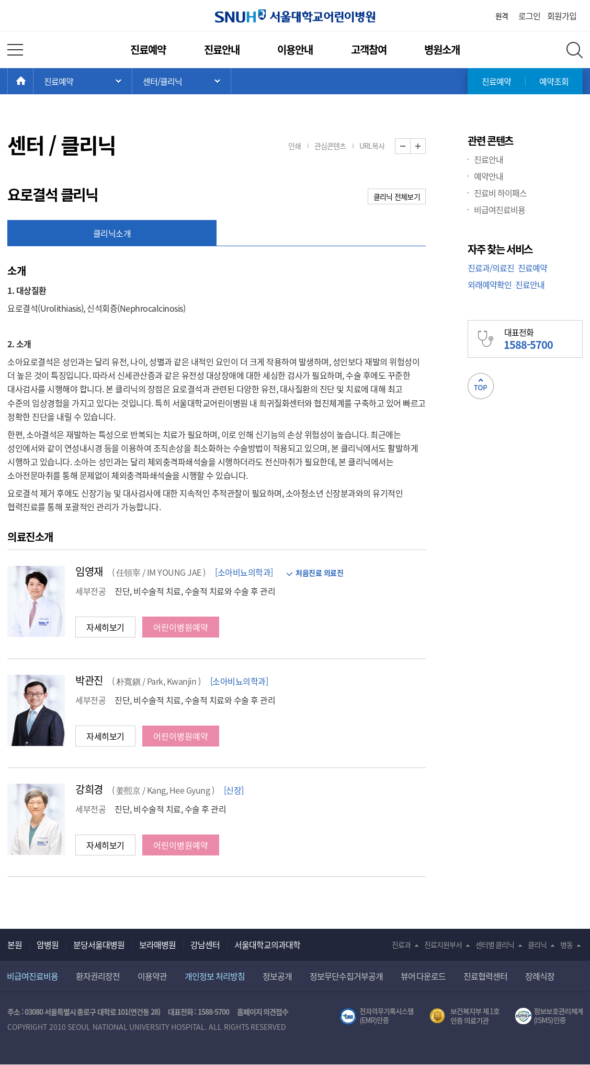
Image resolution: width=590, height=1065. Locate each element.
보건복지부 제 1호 (465, 1016)
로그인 (529, 15)
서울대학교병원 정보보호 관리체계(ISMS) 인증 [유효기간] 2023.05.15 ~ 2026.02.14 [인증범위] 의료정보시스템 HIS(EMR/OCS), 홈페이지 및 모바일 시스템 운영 (549, 1016)
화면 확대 (425, 146)
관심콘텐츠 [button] (330, 145)
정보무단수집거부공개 (346, 976)
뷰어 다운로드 (423, 976)
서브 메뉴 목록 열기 (181, 81)
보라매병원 (157, 944)
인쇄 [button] (294, 145)
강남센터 (205, 944)
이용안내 (295, 49)
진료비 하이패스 (500, 192)
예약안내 (488, 176)
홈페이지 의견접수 (263, 1011)
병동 (566, 944)
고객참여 (369, 49)
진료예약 (148, 49)
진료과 (401, 944)
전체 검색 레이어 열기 (574, 50)
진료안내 (222, 49)
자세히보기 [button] (105, 627)
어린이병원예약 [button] (180, 627)
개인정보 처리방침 (215, 976)
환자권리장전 (98, 976)
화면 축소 (410, 146)
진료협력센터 (485, 976)
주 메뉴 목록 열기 (82, 81)
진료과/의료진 (491, 267)
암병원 (48, 944)
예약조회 (554, 81)
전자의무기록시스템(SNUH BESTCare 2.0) (376, 1016)
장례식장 (539, 976)
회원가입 (561, 15)
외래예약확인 (490, 284)
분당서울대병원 (98, 944)
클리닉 (537, 944)
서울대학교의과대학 (267, 944)
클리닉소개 (112, 233)
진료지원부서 (443, 944)
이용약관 (152, 976)
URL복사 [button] (371, 145)
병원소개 (442, 49)
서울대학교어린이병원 (295, 16)
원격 (501, 15)
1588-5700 (213, 1011)
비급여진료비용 (499, 209)
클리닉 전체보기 (396, 196)
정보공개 (277, 976)
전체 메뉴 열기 (15, 50)
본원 (14, 944)
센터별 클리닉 (495, 944)
